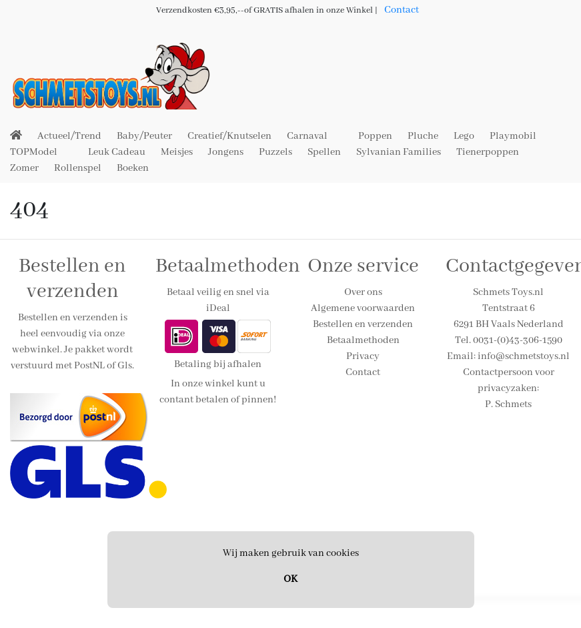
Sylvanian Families (398, 152)
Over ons (363, 292)
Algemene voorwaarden (363, 308)
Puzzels (275, 152)
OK (290, 579)
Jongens (225, 152)
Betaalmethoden (363, 340)
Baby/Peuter (144, 136)
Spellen (324, 152)
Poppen (375, 136)
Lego (464, 136)
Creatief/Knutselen (229, 136)
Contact (401, 10)
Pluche (423, 136)
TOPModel (33, 152)
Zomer (24, 168)
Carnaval (307, 136)
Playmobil (513, 136)
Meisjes (177, 152)
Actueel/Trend (69, 136)
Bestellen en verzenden (363, 324)
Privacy (363, 356)
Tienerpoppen (487, 152)
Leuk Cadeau (116, 152)
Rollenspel (77, 168)
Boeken (133, 168)
